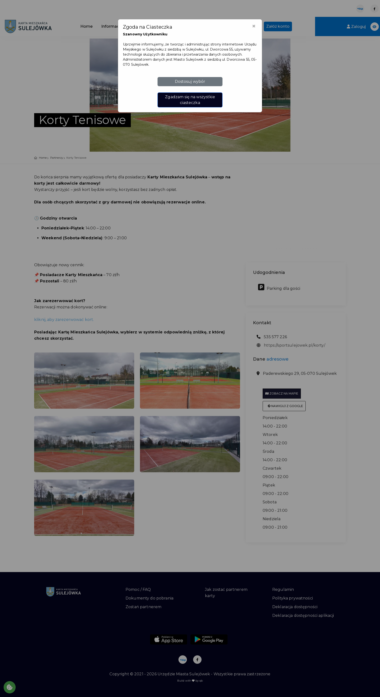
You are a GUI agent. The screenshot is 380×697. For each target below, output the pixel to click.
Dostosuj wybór (190, 81)
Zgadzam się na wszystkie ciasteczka (190, 100)
